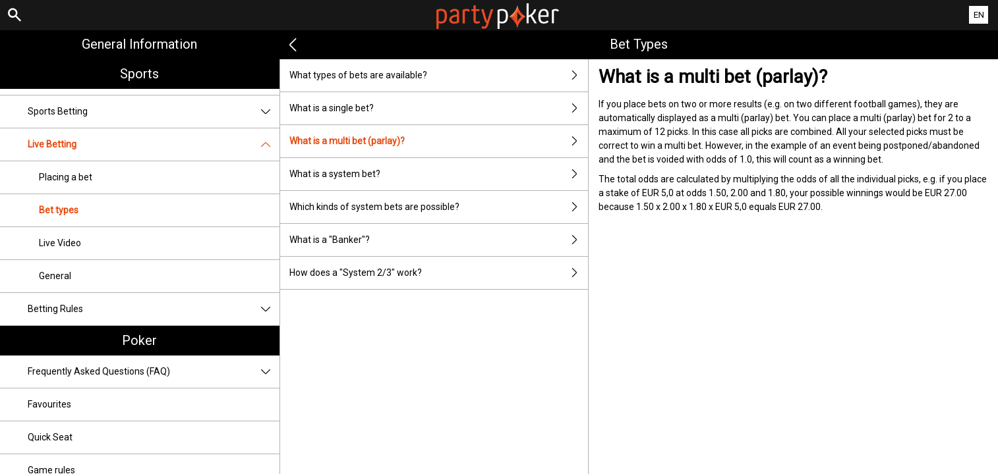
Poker (139, 340)
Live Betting (153, 144)
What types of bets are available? (438, 75)
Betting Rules (153, 309)
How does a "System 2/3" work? (438, 273)
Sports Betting (153, 111)
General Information (139, 44)
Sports (139, 74)
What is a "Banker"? (438, 240)
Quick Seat (50, 437)
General (55, 276)
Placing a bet (65, 177)
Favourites (49, 404)
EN (979, 15)
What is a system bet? (438, 174)
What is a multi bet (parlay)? (438, 141)
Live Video (60, 243)
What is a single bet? (438, 108)
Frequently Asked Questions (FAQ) (153, 372)
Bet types (58, 210)
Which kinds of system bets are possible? (438, 207)
